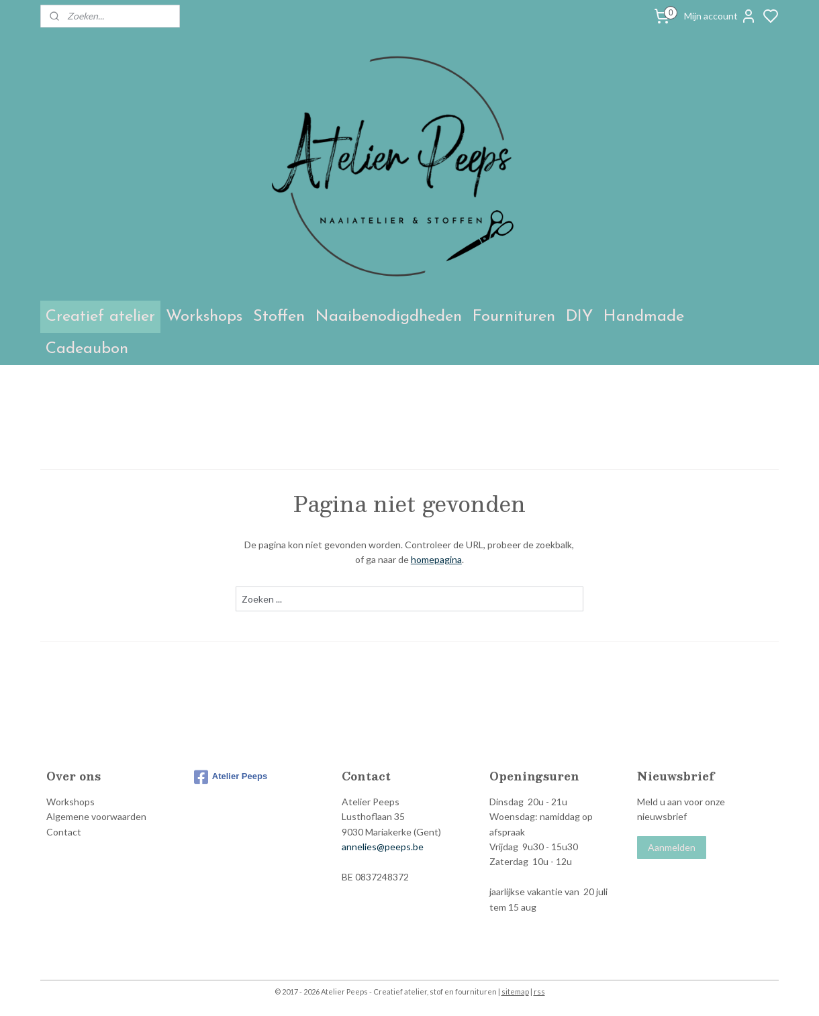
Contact (63, 831)
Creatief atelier (100, 317)
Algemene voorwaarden (96, 816)
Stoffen (279, 317)
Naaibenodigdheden (389, 317)
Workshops (204, 317)
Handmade (644, 317)
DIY (579, 317)
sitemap (515, 991)
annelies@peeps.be (383, 846)
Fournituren (514, 317)
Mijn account (720, 16)
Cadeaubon (87, 349)
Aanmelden (671, 847)
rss (539, 991)
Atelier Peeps (230, 777)
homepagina (436, 559)
